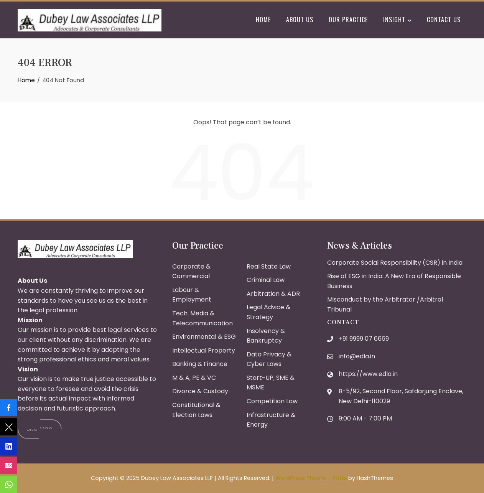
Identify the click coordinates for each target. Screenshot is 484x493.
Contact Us (444, 19)
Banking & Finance (199, 363)
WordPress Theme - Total (311, 478)
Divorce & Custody (200, 391)
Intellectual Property (203, 350)
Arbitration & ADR (273, 293)
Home (263, 19)
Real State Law (269, 266)
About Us (299, 19)
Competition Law (272, 401)
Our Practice (348, 19)
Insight (397, 20)
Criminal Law (266, 279)
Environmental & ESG (204, 336)
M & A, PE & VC (194, 377)
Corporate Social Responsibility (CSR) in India (395, 262)
